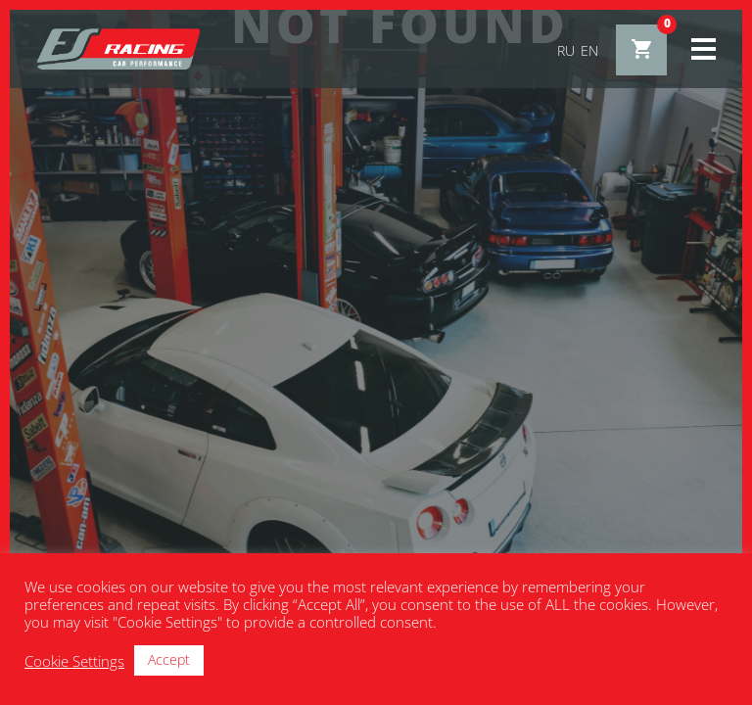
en (589, 50)
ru (566, 50)
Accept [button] (169, 659)
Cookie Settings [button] (74, 661)
